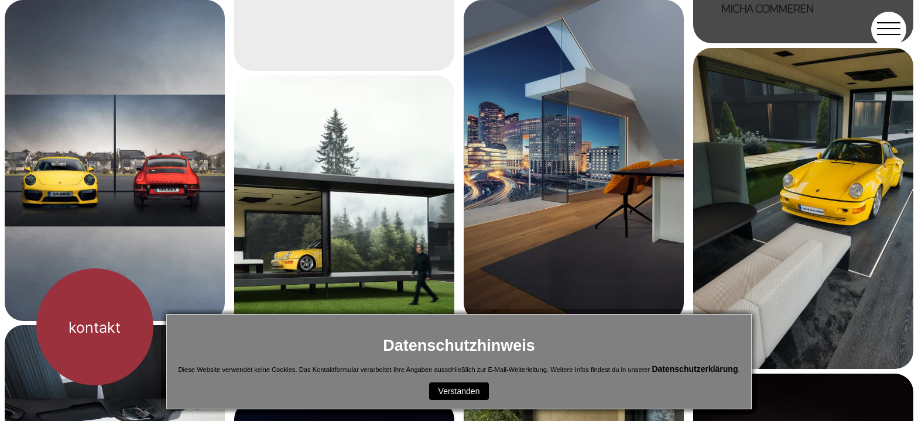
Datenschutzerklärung (695, 369)
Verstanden (459, 391)
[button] (888, 29)
